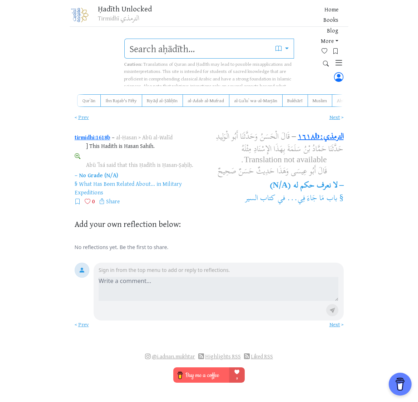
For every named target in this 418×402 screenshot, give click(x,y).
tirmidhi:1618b (92, 137)
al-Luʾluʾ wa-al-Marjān (255, 100)
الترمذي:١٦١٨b (320, 137)
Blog (257, 17)
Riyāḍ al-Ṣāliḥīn (162, 100)
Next (334, 117)
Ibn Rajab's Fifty (121, 100)
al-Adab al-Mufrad (206, 100)
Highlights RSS (223, 356)
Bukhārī (295, 100)
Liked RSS (262, 356)
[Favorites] (296, 16)
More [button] (274, 17)
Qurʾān (88, 100)
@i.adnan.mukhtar (173, 356)
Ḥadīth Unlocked (130, 10)
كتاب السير (260, 199)
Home (218, 17)
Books (238, 17)
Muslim (320, 100)
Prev (83, 117)
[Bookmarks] (307, 16)
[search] (197, 49)
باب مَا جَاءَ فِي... (312, 199)
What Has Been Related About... (117, 183)
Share (113, 201)
